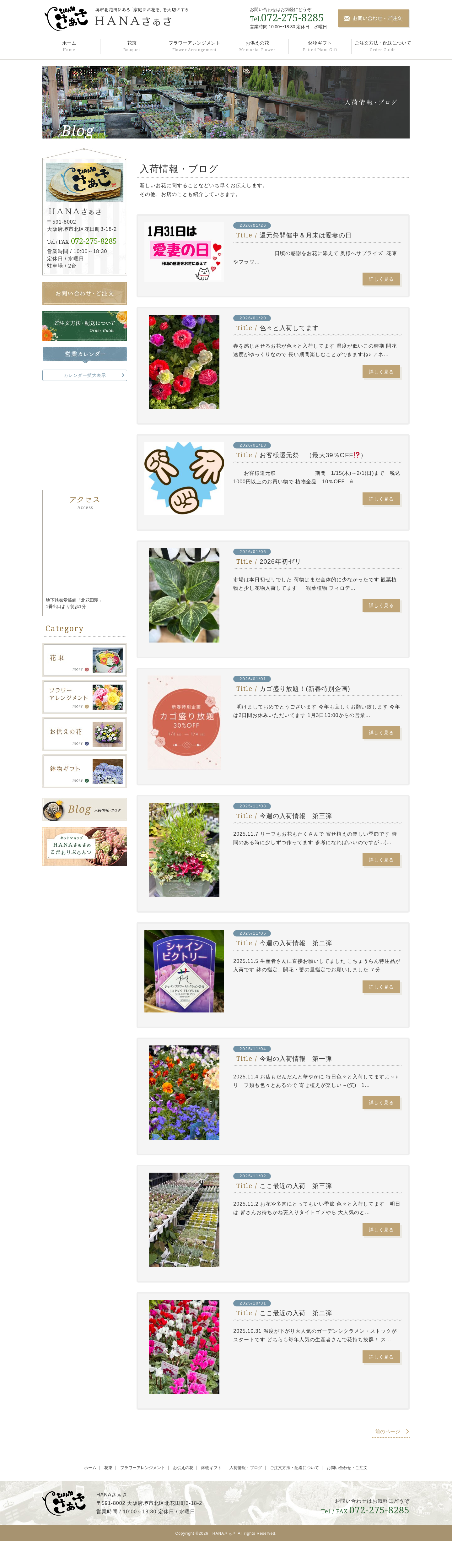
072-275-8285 (292, 17)
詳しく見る (381, 279)
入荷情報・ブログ (245, 1468)
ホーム (69, 43)
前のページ (392, 1431)
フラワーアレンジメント (194, 43)
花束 (132, 43)
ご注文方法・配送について (383, 43)
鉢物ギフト (320, 43)
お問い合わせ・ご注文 (347, 1468)
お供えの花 (257, 43)
